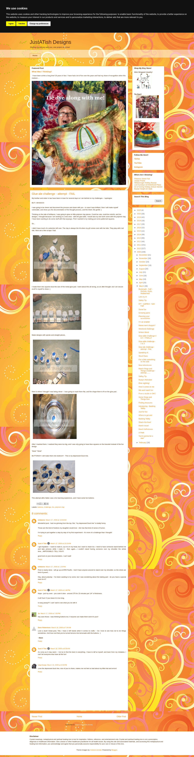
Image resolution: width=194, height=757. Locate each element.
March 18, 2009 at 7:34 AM (61, 627)
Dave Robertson (44, 627)
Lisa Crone (42, 665)
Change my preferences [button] (38, 24)
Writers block (144, 332)
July (141, 272)
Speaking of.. (144, 353)
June (141, 276)
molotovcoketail (96, 750)
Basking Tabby (144, 419)
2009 (139, 252)
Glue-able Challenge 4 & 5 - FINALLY (147, 337)
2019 (139, 217)
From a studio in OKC (147, 394)
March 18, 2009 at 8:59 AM (60, 649)
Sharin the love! (145, 422)
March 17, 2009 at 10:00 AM (56, 520)
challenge (47, 507)
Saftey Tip (142, 376)
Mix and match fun (146, 390)
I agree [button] (11, 24)
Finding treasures (145, 403)
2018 (139, 221)
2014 (139, 234)
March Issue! (144, 426)
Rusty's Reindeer (145, 380)
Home (35, 55)
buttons (40, 507)
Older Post (121, 716)
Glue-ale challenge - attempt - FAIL (146, 348)
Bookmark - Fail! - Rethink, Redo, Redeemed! (146, 291)
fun (53, 507)
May (141, 279)
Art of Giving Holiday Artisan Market (148, 187)
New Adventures (145, 365)
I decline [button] (21, 24)
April (141, 283)
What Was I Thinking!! (42, 71)
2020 (139, 214)
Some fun (142, 309)
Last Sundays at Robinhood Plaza (147, 185)
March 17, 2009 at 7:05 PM (50, 613)
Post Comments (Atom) (83, 725)
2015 (139, 231)
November (143, 258)
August (142, 269)
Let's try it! (143, 297)
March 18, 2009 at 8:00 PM (57, 665)
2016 (139, 228)
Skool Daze (143, 356)
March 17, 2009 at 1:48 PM (60, 590)
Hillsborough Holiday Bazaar (145, 183)
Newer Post (37, 716)
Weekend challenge (146, 329)
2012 (139, 241)
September (143, 265)
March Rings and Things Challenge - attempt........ (147, 371)
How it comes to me (146, 387)
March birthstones (146, 429)
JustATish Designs (50, 42)
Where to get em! (145, 415)
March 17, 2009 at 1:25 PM (56, 567)
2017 (139, 224)
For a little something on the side (147, 361)
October (142, 262)
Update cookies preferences (10, 756)
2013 (139, 238)
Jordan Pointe (139, 181)
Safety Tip (142, 300)
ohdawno (41, 520)
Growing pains (144, 313)
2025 (139, 210)
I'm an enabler (144, 322)
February (143, 442)
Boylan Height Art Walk (143, 189)
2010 (139, 248)
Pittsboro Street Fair (142, 179)
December (143, 255)
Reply (40, 536)
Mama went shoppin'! (147, 325)
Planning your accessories (144, 317)
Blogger (114, 750)
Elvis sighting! (144, 383)
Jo (39, 613)
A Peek (141, 433)
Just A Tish (42, 543)
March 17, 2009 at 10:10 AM (60, 543)
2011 (139, 245)
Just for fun (143, 412)
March (141, 286)
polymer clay (59, 507)
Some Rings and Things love (145, 398)
